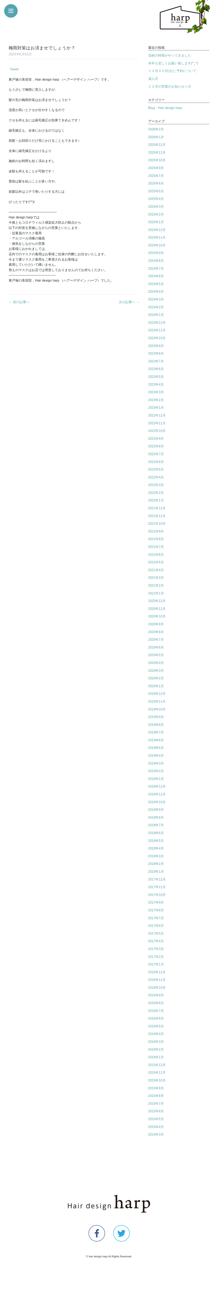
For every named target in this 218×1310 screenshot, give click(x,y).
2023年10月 (157, 338)
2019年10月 (157, 709)
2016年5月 (156, 1026)
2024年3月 (156, 299)
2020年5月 (156, 655)
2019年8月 (156, 724)
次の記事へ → (129, 302)
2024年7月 (156, 268)
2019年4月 (156, 755)
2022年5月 (156, 469)
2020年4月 (156, 663)
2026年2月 (156, 129)
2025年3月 (156, 206)
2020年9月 (156, 624)
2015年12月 (157, 1065)
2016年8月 (156, 1003)
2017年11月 (157, 887)
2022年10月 (157, 431)
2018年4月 (156, 848)
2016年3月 (156, 1041)
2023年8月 (156, 353)
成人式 (153, 78)
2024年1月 (156, 315)
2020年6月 (156, 647)
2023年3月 (156, 392)
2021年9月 (156, 531)
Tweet (14, 69)
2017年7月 (156, 918)
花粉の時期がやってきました (169, 55)
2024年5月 (156, 284)
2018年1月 (156, 871)
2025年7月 (156, 176)
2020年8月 (156, 632)
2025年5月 (156, 191)
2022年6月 (156, 462)
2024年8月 (156, 260)
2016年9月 (156, 995)
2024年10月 (157, 245)
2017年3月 (156, 949)
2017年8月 (156, 910)
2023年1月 (156, 407)
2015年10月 (157, 1080)
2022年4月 (156, 477)
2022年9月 (156, 438)
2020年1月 (156, 686)
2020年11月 (157, 608)
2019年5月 (156, 748)
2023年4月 (156, 384)
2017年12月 (157, 879)
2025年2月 (156, 214)
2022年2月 (156, 492)
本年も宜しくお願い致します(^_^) (173, 63)
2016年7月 (156, 1011)
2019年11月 (157, 701)
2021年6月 (156, 554)
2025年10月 (157, 160)
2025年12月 (157, 144)
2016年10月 (157, 987)
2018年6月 (156, 833)
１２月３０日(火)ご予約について (172, 71)
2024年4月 (156, 291)
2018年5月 (156, 840)
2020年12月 (157, 601)
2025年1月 (156, 222)
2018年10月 (157, 802)
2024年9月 (156, 253)
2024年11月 (157, 237)
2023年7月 (156, 361)
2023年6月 (156, 369)
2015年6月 (156, 1111)
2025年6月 (156, 183)
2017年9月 (156, 902)
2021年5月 (156, 562)
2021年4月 (156, 570)
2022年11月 (157, 423)
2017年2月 (156, 956)
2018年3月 (156, 856)
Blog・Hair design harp (165, 108)
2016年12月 (157, 972)
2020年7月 (156, 639)
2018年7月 (156, 825)
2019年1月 (156, 779)
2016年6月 (156, 1018)
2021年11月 (157, 516)
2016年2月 (156, 1049)
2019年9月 (156, 717)
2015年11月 (157, 1072)
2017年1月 (156, 964)
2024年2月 (156, 307)
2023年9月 (156, 346)
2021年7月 (156, 547)
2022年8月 (156, 446)
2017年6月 (156, 925)
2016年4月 (156, 1034)
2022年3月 (156, 485)
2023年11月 (157, 330)
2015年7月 (156, 1103)
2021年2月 (156, 585)
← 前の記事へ (19, 302)
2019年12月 (157, 693)
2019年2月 (156, 771)
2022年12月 (157, 415)
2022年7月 (156, 454)
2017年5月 (156, 933)
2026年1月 (156, 137)
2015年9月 (156, 1088)
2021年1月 (156, 593)
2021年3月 (156, 577)
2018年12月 (157, 786)
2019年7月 (156, 732)
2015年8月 (156, 1096)
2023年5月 (156, 376)
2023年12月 (157, 322)
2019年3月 (156, 763)
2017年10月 (157, 895)
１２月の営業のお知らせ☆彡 (169, 86)
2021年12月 (157, 508)
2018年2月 (156, 864)
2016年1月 (156, 1057)
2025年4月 (156, 199)
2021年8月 (156, 539)
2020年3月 (156, 670)
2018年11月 (157, 794)
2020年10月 (157, 616)
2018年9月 (156, 809)
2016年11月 (157, 980)
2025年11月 (157, 152)
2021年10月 (157, 523)
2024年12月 (157, 230)
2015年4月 (156, 1127)
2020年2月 (156, 678)
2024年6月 (156, 276)
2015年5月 (156, 1119)
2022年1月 (156, 500)
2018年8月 (156, 817)
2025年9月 (156, 168)
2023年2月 (156, 400)
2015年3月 (156, 1134)
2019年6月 (156, 740)
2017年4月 (156, 941)
